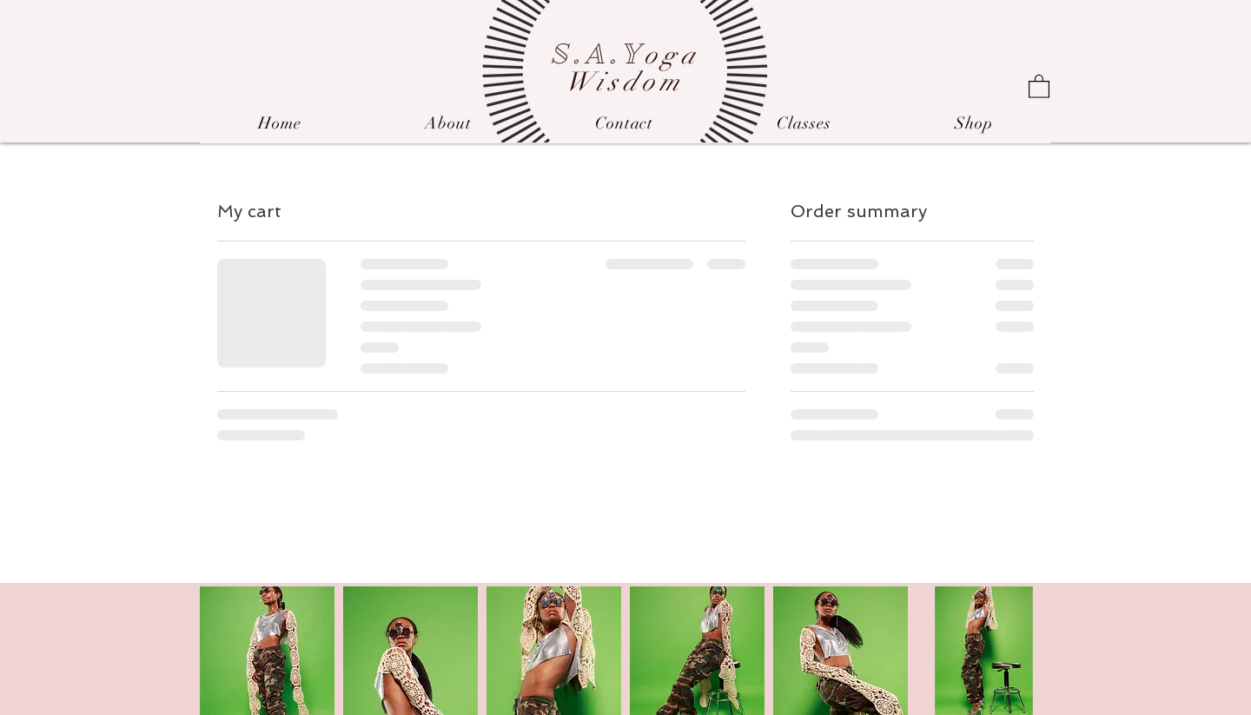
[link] (1039, 85)
